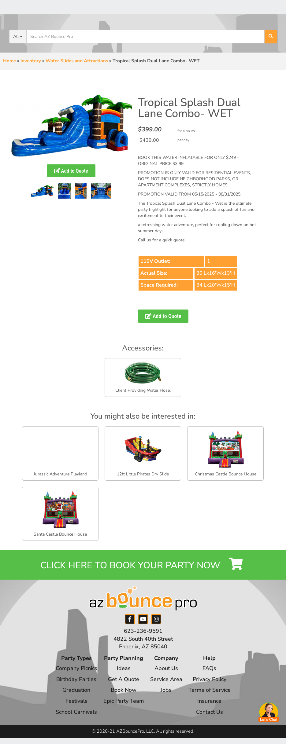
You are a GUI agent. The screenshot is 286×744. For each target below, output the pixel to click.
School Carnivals (76, 712)
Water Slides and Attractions (77, 61)
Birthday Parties (76, 679)
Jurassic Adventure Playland (60, 474)
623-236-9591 (143, 631)
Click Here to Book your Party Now (143, 565)
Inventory (30, 61)
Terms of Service (209, 690)
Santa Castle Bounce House (60, 534)
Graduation (76, 690)
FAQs (209, 668)
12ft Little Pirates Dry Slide (143, 474)
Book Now (123, 690)
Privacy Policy (209, 679)
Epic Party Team (123, 701)
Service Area (166, 679)
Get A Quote (123, 679)
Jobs (166, 690)
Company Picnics (76, 668)
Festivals (76, 701)
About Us (166, 668)
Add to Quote (71, 171)
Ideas (124, 668)
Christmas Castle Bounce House (225, 474)
